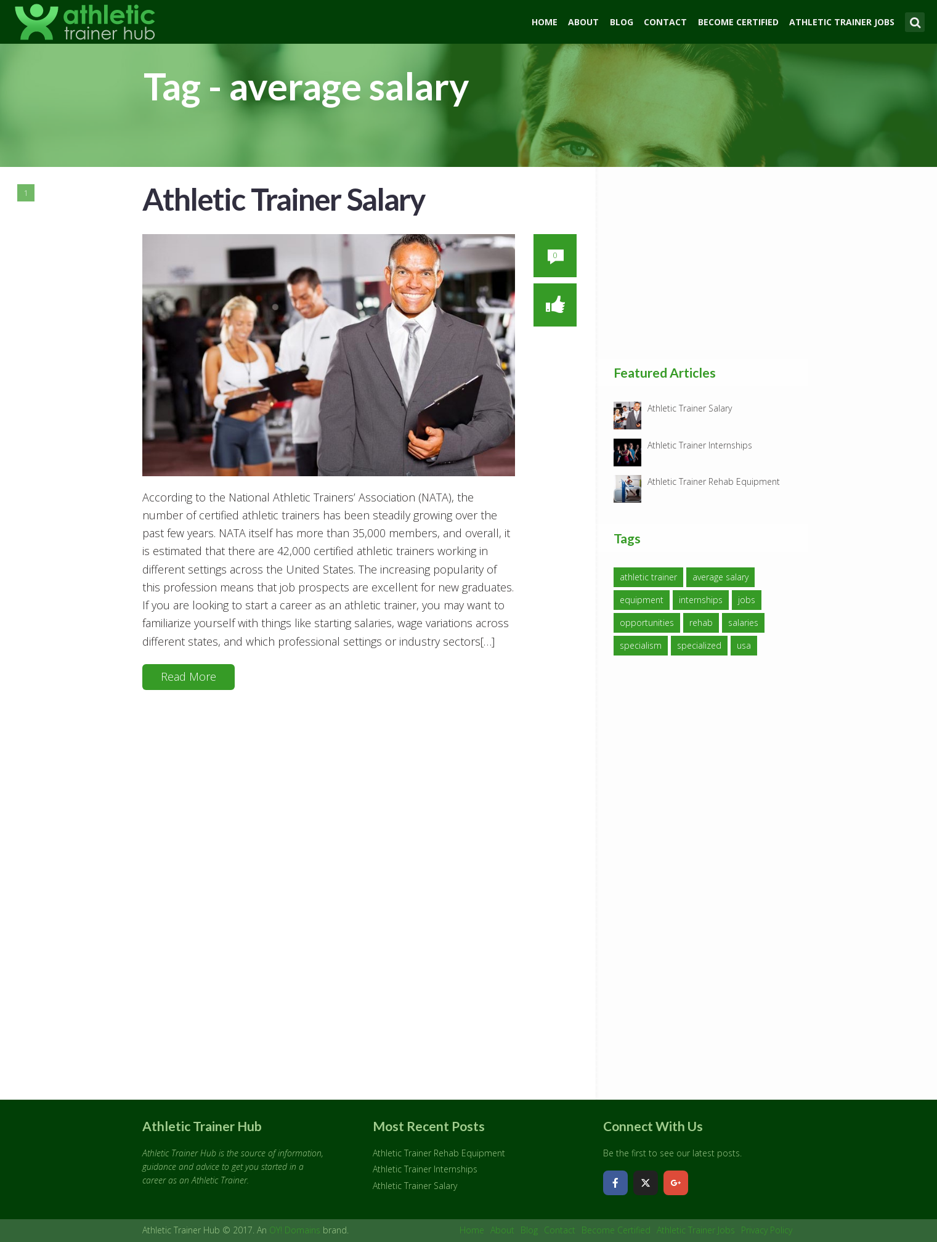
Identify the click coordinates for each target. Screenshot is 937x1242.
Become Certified (738, 22)
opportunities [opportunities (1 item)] (647, 622)
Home (545, 22)
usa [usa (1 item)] (744, 645)
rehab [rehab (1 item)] (701, 622)
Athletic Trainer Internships (699, 445)
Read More (188, 676)
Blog (621, 22)
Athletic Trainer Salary (283, 199)
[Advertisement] (706, 262)
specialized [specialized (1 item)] (699, 645)
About (583, 22)
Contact (665, 22)
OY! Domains (294, 1230)
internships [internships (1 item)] (701, 600)
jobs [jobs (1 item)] (746, 600)
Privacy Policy (766, 1230)
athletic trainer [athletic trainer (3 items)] (648, 577)
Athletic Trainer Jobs (841, 22)
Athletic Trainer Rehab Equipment (713, 481)
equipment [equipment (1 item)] (641, 600)
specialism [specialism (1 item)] (641, 645)
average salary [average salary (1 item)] (720, 577)
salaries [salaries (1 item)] (743, 622)
